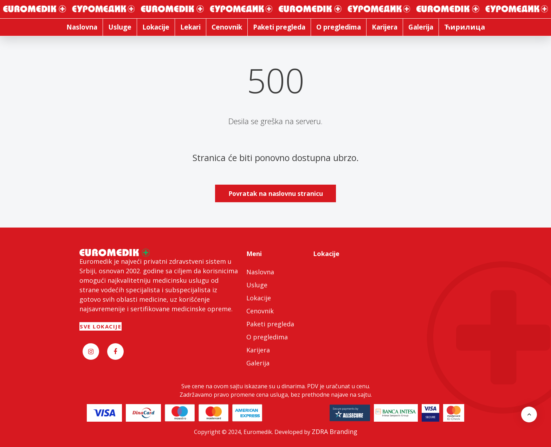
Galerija (258, 363)
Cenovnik (260, 311)
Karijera (258, 350)
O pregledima (267, 337)
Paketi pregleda (270, 324)
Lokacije (258, 298)
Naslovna (260, 272)
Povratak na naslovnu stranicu (275, 193)
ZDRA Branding (334, 431)
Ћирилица (464, 27)
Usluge (256, 285)
